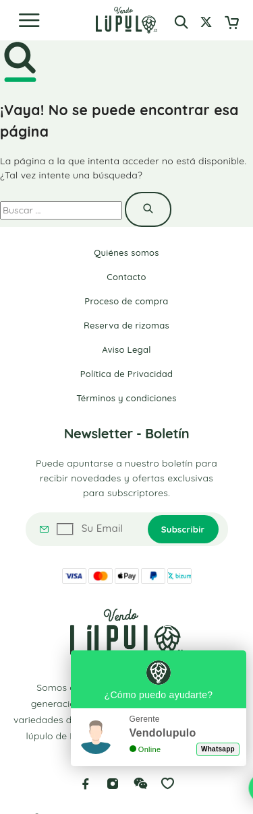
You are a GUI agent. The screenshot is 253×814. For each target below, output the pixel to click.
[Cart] (232, 23)
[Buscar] (181, 22)
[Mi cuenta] (206, 23)
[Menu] (29, 20)
